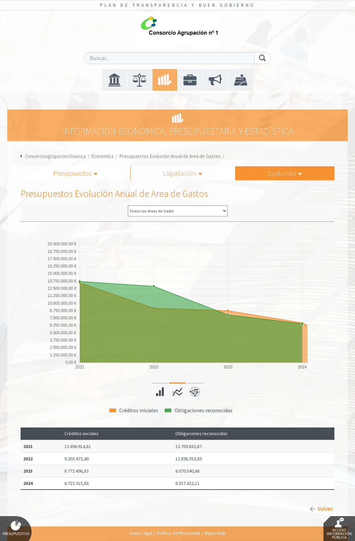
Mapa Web (215, 533)
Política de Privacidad (178, 533)
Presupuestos (75, 173)
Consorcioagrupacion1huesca (55, 156)
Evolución (285, 173)
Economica (102, 156)
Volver (325, 508)
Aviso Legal (141, 533)
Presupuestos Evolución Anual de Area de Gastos (170, 156)
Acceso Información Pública (339, 529)
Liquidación (182, 173)
